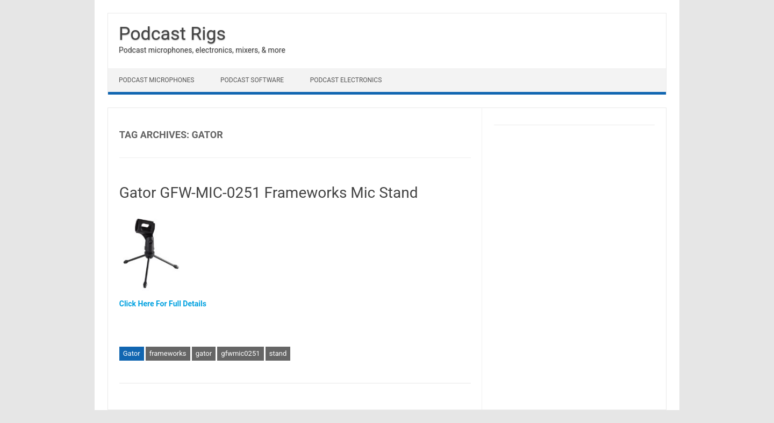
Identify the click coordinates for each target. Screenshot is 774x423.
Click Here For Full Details (162, 303)
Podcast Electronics (346, 80)
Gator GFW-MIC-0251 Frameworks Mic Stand (268, 193)
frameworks (168, 353)
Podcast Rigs (172, 33)
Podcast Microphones (156, 80)
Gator (131, 353)
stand (278, 353)
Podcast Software (252, 80)
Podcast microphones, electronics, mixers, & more (202, 50)
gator (204, 353)
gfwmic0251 (240, 353)
